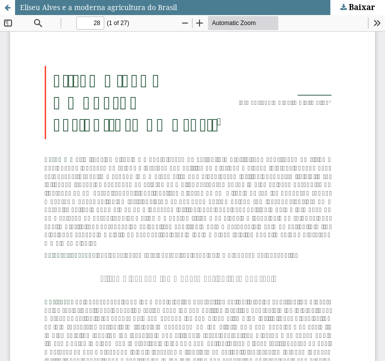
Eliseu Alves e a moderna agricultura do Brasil (98, 7)
